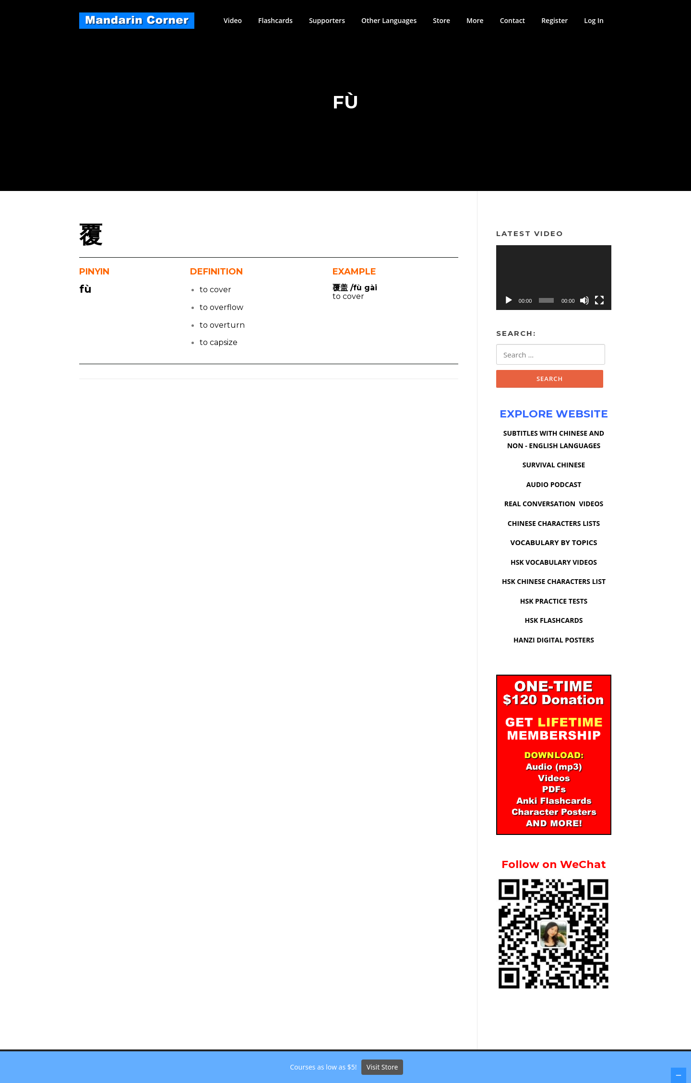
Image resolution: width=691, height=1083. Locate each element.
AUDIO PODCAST (554, 486)
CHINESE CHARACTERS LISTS (554, 525)
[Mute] (584, 302)
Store (441, 20)
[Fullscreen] (599, 302)
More (475, 20)
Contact (512, 20)
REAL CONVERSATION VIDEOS (554, 506)
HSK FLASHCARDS (554, 622)
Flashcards (275, 20)
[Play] (508, 302)
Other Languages (389, 20)
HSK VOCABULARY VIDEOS (554, 564)
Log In (594, 20)
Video (233, 20)
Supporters (327, 20)
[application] (553, 279)
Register (554, 20)
